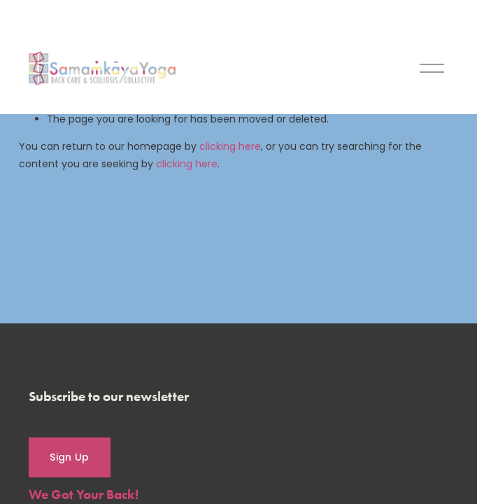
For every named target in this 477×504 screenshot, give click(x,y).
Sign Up (69, 457)
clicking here (230, 146)
